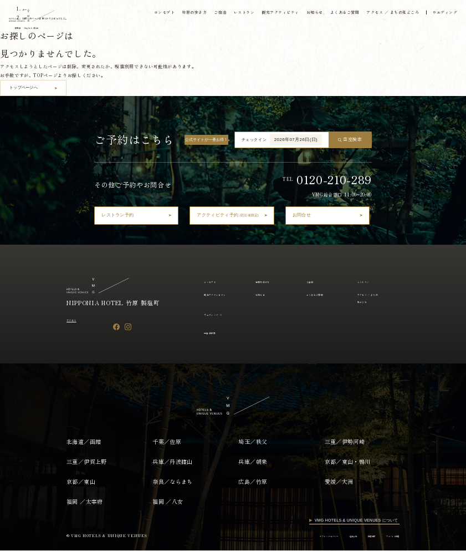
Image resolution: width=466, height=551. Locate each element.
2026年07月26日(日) (296, 139)
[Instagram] (128, 327)
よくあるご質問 (341, 14)
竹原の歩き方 (188, 14)
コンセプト (157, 14)
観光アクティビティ (275, 14)
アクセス (76, 319)
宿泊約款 (216, 332)
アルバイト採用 (386, 536)
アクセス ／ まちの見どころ (389, 14)
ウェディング (216, 314)
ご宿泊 (214, 14)
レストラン (238, 14)
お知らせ (310, 14)
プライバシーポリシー (292, 536)
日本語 (23, 29)
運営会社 (329, 536)
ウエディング (442, 14)
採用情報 (355, 536)
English (48, 29)
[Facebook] (116, 327)
